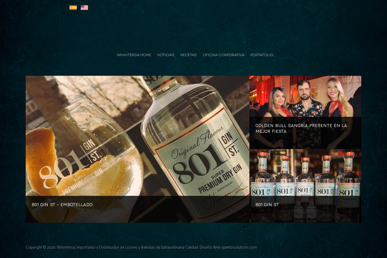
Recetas (188, 54)
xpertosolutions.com (239, 247)
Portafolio (261, 54)
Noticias (165, 54)
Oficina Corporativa (223, 54)
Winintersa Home (134, 54)
